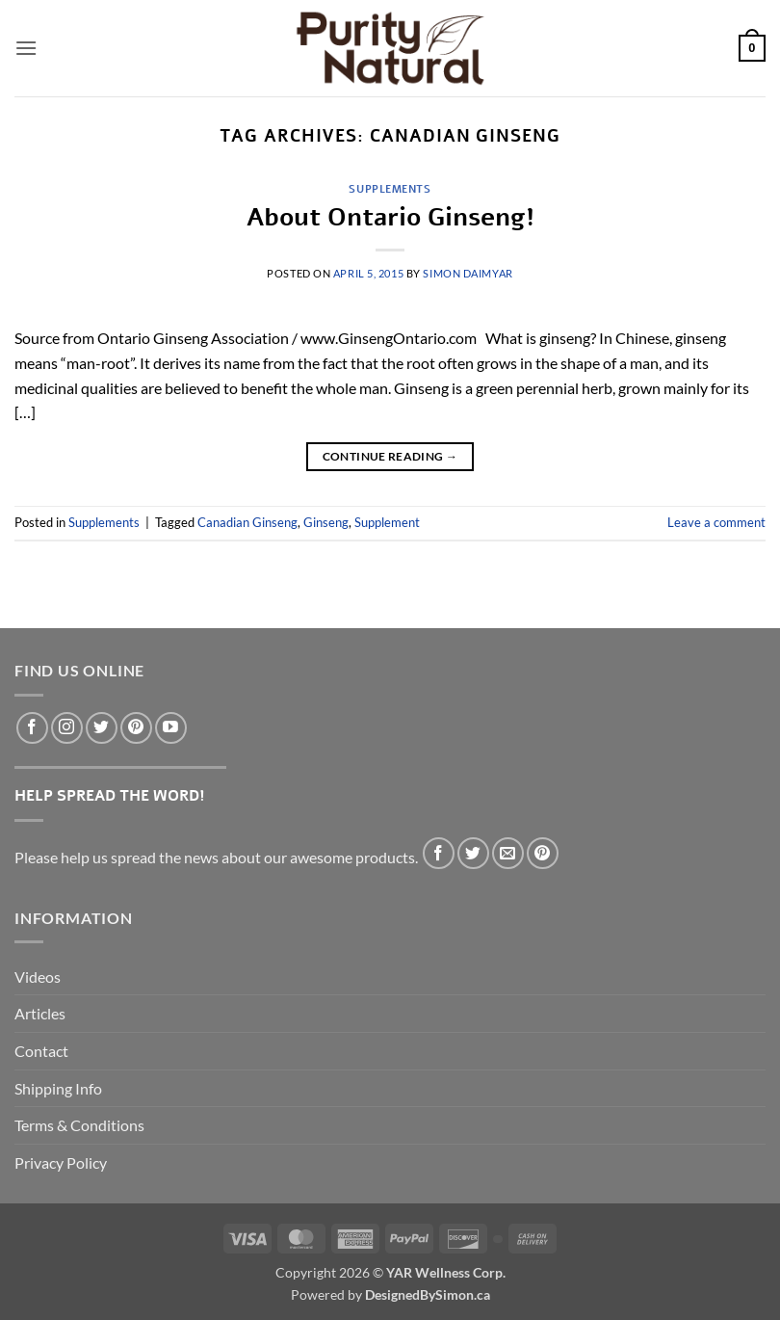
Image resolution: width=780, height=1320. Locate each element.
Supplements (389, 189)
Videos (37, 976)
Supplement (387, 522)
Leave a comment (716, 522)
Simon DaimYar (467, 273)
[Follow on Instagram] (67, 728)
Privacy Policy (60, 1162)
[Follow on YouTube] (171, 728)
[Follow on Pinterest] (136, 728)
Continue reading (390, 456)
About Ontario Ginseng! (390, 217)
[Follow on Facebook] (32, 728)
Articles (39, 1013)
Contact (41, 1051)
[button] (26, 47)
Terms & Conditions (79, 1125)
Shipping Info (58, 1088)
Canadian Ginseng (247, 522)
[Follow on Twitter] (101, 728)
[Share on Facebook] (439, 853)
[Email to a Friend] (508, 853)
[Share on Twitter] (473, 853)
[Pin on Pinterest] (543, 853)
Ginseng (326, 522)
